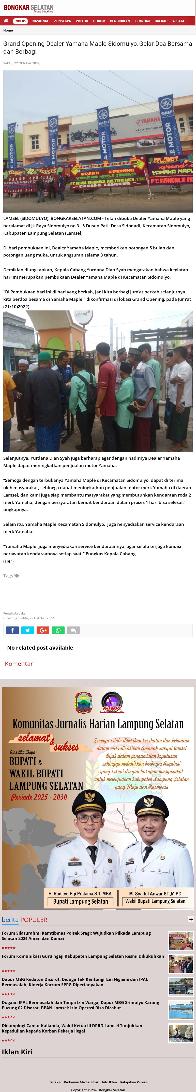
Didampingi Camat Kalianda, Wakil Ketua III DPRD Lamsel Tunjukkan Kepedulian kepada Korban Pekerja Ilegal (72, 1028)
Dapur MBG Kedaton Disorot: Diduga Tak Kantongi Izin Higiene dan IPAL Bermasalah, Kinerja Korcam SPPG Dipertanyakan (75, 982)
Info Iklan (109, 1082)
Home (8, 30)
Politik (82, 21)
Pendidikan (120, 21)
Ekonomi (142, 21)
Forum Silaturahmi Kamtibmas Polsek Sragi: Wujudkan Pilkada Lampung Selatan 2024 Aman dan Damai (76, 935)
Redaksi (55, 1082)
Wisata (178, 21)
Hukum (99, 21)
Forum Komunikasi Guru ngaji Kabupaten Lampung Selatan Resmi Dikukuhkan (83, 956)
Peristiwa (62, 21)
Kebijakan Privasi (134, 1082)
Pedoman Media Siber (81, 1082)
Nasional (41, 21)
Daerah (161, 21)
